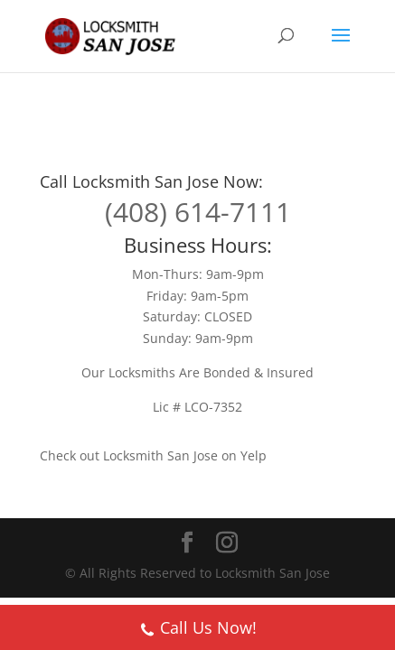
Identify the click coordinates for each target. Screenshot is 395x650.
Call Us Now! (198, 630)
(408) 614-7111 (198, 211)
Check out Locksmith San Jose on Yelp (153, 455)
